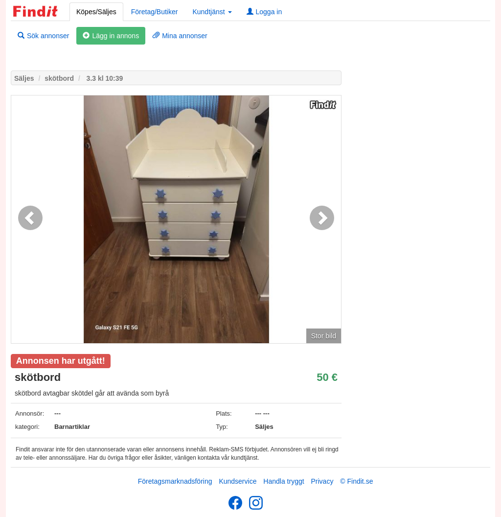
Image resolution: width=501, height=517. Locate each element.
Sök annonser (43, 36)
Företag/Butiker (154, 12)
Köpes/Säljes (96, 12)
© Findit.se (356, 481)
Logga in (264, 12)
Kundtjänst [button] (211, 12)
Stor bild (323, 336)
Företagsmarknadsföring (175, 481)
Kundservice (237, 481)
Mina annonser (180, 36)
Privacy (322, 481)
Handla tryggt (283, 481)
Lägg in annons (111, 36)
